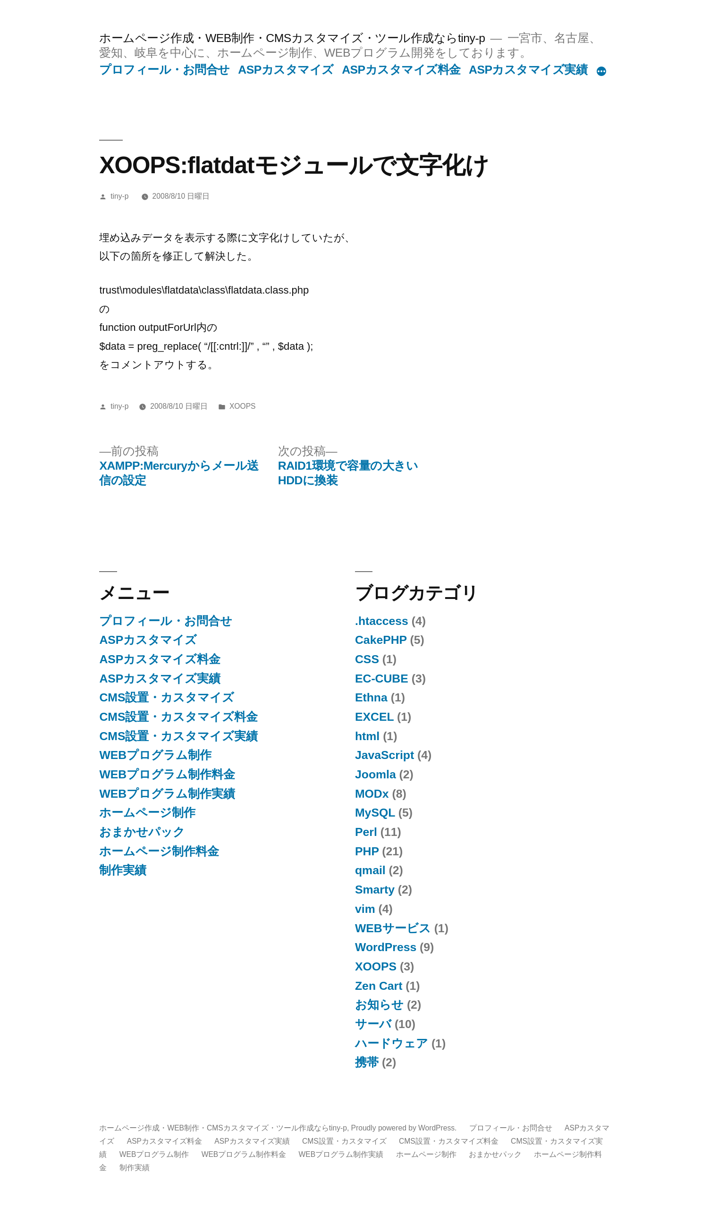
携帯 (367, 1062)
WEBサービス (393, 928)
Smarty (375, 889)
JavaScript (384, 755)
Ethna (371, 697)
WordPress (385, 947)
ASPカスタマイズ (285, 69)
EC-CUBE (381, 678)
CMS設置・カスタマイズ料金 (178, 716)
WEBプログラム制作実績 (167, 793)
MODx (372, 793)
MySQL (375, 812)
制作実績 (122, 870)
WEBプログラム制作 (155, 755)
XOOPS (242, 406)
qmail (370, 870)
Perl (366, 832)
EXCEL (374, 716)
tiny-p (119, 196)
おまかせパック (142, 832)
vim (365, 908)
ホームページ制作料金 (159, 851)
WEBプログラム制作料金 (167, 774)
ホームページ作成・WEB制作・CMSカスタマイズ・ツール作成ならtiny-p (292, 38)
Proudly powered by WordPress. (405, 1128)
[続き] (601, 71)
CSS (367, 659)
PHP (367, 851)
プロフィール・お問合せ (164, 69)
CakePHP (381, 639)
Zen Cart (378, 985)
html (367, 736)
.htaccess (381, 621)
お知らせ (379, 1004)
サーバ (373, 1024)
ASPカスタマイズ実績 (528, 69)
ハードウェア (391, 1043)
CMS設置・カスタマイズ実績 (178, 736)
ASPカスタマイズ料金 (401, 69)
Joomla (375, 774)
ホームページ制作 (147, 812)
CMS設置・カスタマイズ (166, 697)
